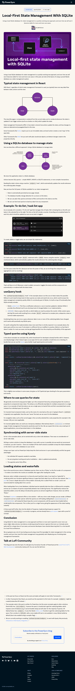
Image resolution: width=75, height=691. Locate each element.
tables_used (39, 611)
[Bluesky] (8, 660)
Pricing (28, 673)
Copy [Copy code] (69, 243)
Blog (52, 667)
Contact (29, 681)
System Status (55, 663)
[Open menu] (71, 2)
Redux (19, 131)
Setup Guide (30, 659)
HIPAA (53, 677)
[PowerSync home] (35, 2)
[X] (11, 660)
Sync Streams (30, 661)
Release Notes (55, 661)
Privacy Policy (45, 640)
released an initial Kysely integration (17, 620)
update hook (15, 306)
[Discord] (3, 660)
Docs (53, 659)
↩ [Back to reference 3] (35, 615)
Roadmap (54, 665)
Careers (29, 679)
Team (28, 677)
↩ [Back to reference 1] (61, 596)
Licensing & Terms (56, 673)
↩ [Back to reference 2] (25, 601)
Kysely (22, 342)
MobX (19, 136)
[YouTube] (14, 660)
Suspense (13, 496)
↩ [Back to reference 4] (28, 620)
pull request (54, 511)
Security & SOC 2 (55, 675)
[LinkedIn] (17, 660)
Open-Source (30, 663)
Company (29, 675)
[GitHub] (5, 660)
